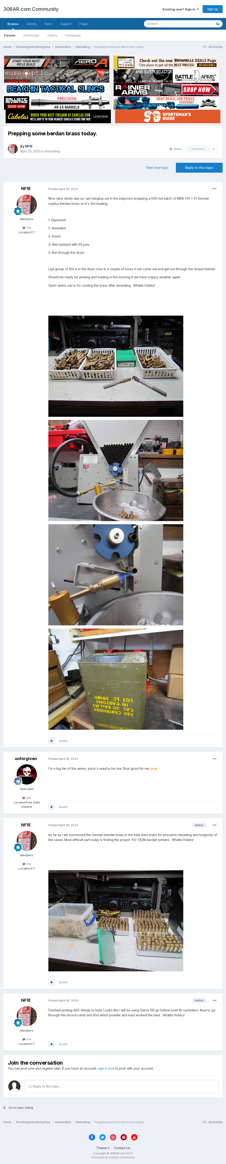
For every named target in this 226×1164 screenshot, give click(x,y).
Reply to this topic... (45, 1086)
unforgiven (26, 758)
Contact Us (122, 1148)
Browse (12, 26)
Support (65, 24)
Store (48, 24)
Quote (63, 741)
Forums (10, 35)
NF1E (29, 146)
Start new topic (157, 167)
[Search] (167, 23)
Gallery (52, 35)
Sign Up (212, 9)
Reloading (52, 151)
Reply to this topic (199, 167)
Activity (32, 24)
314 (26, 228)
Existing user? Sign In (181, 9)
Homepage (73, 35)
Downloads (31, 35)
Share (175, 149)
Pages (83, 24)
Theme (103, 1148)
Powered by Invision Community (113, 1157)
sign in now (106, 1068)
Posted (63, 189)
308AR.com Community (31, 9)
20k (26, 798)
